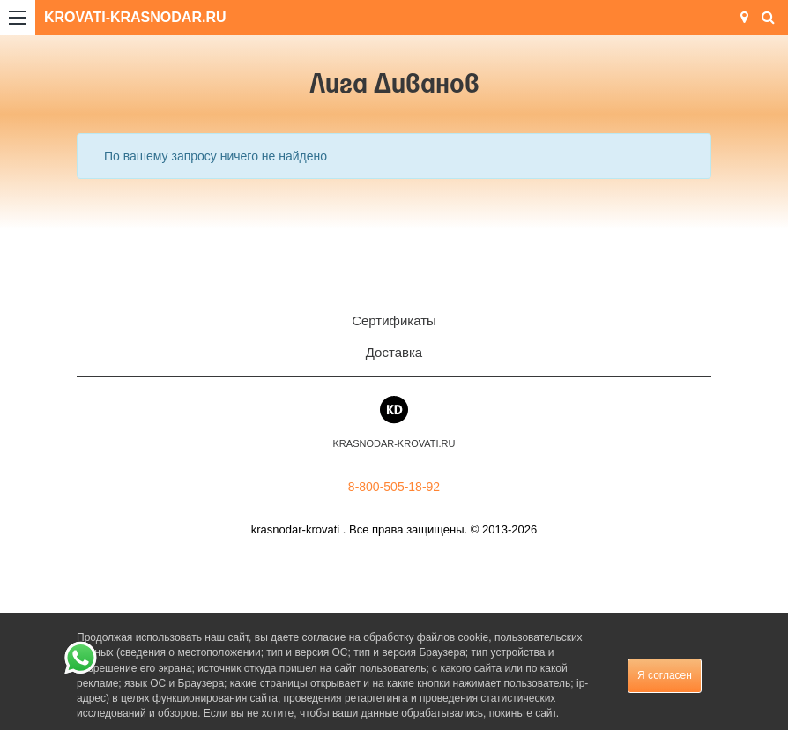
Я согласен (664, 675)
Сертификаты (394, 320)
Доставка (394, 352)
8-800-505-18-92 (394, 487)
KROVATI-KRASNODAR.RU (135, 17)
